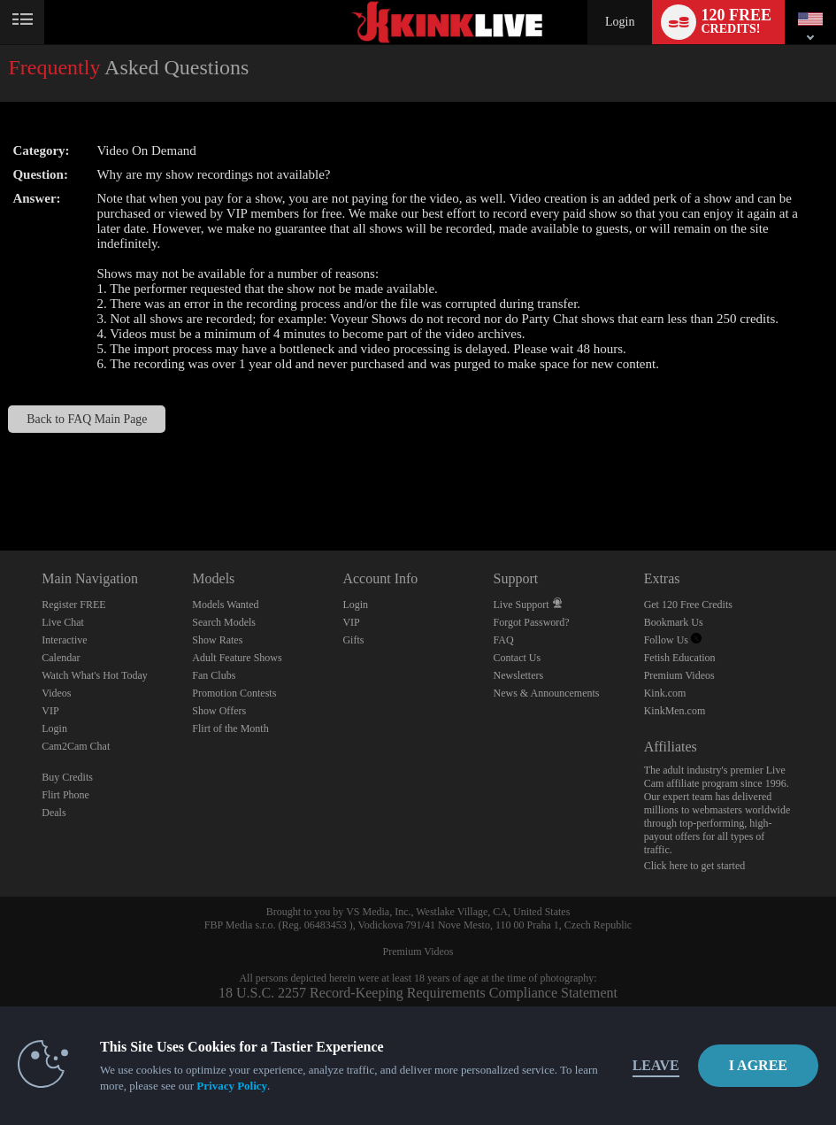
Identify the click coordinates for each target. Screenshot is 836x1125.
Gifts (353, 640)
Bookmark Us (673, 622)
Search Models (224, 622)
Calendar (61, 657)
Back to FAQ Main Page (87, 419)
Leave (656, 1065)
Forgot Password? (532, 622)
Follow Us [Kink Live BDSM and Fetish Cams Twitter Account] (673, 640)
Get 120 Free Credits (688, 604)
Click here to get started (695, 865)
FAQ (504, 640)
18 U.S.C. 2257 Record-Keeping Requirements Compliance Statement (418, 992)
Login (619, 21)
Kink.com (665, 693)
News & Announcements (547, 693)
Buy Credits (67, 777)
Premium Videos (679, 675)
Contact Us (517, 657)
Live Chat (63, 622)
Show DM (0, 484)
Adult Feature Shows (236, 657)
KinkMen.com (675, 711)
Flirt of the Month (230, 728)
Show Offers (219, 711)
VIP (50, 711)
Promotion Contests (234, 693)
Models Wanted (225, 604)
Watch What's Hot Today (95, 675)
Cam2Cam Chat (76, 746)
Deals (53, 812)
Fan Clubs (213, 675)
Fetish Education (680, 657)
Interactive (64, 640)
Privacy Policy (231, 1085)
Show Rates (217, 640)
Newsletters (519, 675)
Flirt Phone (65, 795)
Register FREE (73, 604)
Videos (56, 693)
